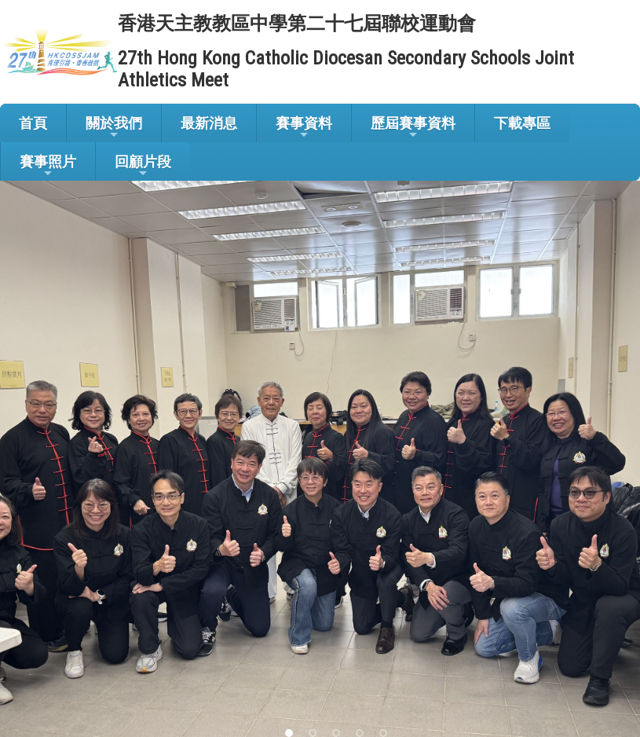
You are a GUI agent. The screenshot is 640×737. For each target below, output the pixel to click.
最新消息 (209, 123)
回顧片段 (143, 166)
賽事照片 (48, 166)
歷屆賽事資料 (413, 128)
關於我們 (114, 128)
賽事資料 (304, 128)
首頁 (33, 123)
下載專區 (522, 123)
